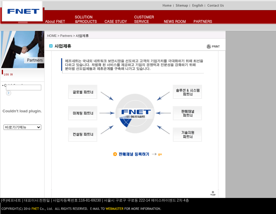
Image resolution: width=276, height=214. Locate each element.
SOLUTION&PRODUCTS (86, 19)
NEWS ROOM (175, 21)
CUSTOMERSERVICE (144, 19)
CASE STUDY (115, 21)
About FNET (55, 21)
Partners (66, 35)
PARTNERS (202, 21)
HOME (52, 35)
